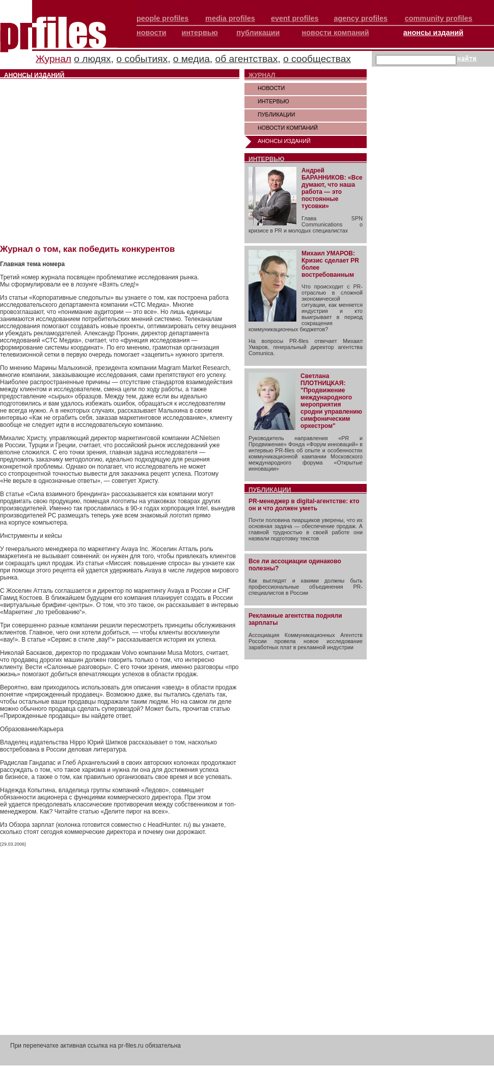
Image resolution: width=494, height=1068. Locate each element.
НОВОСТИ (271, 88)
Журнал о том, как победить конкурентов (87, 249)
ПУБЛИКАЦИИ (276, 114)
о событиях (142, 58)
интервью (200, 32)
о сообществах (317, 58)
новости (151, 32)
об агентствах (246, 58)
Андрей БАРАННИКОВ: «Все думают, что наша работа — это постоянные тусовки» (332, 188)
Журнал (53, 58)
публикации (258, 32)
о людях (92, 58)
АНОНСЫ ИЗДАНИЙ (284, 141)
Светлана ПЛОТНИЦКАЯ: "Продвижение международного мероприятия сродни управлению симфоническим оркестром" (331, 400)
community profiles (439, 18)
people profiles (162, 18)
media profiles (230, 18)
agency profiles (361, 18)
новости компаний (335, 32)
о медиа (191, 58)
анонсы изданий (433, 32)
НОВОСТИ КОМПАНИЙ (288, 128)
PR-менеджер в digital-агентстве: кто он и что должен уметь (304, 505)
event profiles (295, 18)
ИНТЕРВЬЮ (273, 101)
